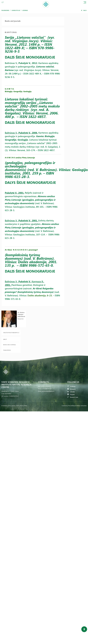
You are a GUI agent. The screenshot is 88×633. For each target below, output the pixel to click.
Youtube (71, 394)
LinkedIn (71, 392)
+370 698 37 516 (47, 389)
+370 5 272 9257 (45, 386)
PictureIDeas (71, 405)
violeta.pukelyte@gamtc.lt (11, 332)
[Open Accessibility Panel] (84, 629)
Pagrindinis (5, 10)
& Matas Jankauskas (81, 405)
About (5, 339)
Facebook (71, 386)
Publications (7, 350)
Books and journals (9, 344)
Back (84, 10)
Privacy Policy (23, 405)
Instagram (71, 389)
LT (3, 2)
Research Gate (72, 397)
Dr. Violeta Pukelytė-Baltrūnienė (21, 314)
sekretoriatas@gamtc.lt (48, 391)
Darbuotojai (16, 10)
